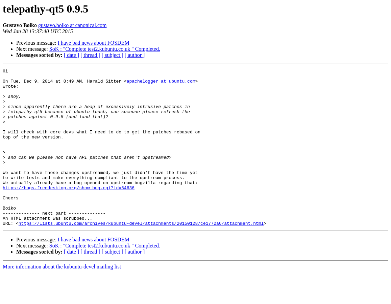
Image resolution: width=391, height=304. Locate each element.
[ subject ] (112, 55)
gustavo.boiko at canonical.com (72, 25)
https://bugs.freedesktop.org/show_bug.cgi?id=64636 (69, 212)
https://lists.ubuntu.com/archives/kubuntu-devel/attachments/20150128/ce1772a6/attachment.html (141, 255)
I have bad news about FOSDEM (93, 43)
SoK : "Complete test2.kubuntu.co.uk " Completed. (104, 49)
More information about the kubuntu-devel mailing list (62, 298)
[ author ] (135, 55)
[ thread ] (90, 55)
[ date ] (71, 55)
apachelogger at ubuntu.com (161, 84)
